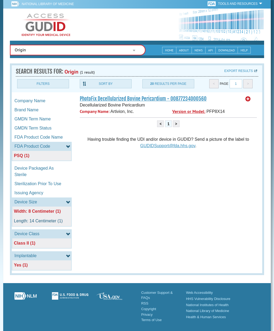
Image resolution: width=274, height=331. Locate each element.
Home (169, 50)
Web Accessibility (199, 293)
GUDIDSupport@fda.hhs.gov (167, 145)
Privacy (147, 315)
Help (244, 50)
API (210, 50)
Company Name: (94, 111)
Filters (43, 84)
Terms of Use (151, 320)
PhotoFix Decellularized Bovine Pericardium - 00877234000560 (143, 99)
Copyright (148, 309)
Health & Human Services (206, 317)
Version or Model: (188, 111)
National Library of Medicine (48, 4)
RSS (145, 303)
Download (226, 50)
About (184, 50)
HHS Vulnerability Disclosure (208, 299)
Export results (238, 71)
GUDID (46, 25)
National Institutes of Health (207, 305)
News (199, 50)
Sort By (106, 84)
